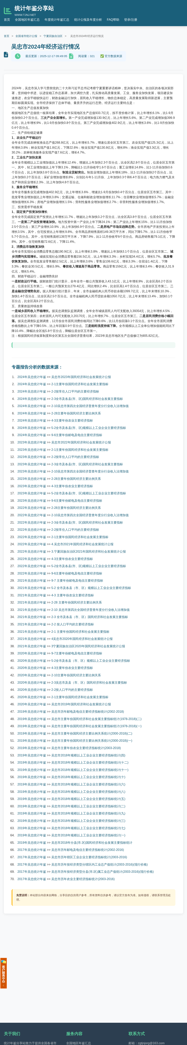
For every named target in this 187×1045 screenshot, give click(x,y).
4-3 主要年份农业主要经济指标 (72, 595)
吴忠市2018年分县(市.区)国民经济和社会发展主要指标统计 (91, 842)
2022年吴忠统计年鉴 (31, 507)
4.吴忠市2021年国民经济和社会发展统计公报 (82, 544)
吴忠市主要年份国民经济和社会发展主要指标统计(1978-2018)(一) (96, 726)
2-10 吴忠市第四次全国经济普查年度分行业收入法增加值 (90, 609)
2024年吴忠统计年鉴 (31, 377)
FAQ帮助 (113, 19)
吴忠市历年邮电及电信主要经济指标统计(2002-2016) (87, 849)
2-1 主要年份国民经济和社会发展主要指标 (80, 631)
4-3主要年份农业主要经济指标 (72, 420)
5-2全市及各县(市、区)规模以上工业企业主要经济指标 (88, 427)
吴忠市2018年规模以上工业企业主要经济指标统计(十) (88, 777)
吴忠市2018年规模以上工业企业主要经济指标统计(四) (88, 755)
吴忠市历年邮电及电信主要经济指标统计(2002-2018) (87, 711)
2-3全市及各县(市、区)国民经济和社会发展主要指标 (87, 398)
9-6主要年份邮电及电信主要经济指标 (76, 435)
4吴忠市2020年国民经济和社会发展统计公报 (82, 638)
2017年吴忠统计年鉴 (31, 849)
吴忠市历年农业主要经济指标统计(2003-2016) (83, 879)
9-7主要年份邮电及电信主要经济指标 (76, 653)
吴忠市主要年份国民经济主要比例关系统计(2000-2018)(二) (91, 733)
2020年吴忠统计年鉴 (31, 653)
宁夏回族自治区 (53, 36)
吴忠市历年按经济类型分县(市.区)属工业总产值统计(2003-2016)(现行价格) (102, 871)
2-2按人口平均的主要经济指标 (72, 689)
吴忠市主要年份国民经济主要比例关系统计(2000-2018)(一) (91, 740)
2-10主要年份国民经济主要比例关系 (76, 675)
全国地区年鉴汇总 (27, 19)
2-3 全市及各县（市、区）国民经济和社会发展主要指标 (89, 617)
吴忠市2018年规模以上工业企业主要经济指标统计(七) (88, 828)
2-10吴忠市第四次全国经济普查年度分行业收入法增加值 (90, 406)
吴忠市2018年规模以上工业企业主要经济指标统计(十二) (89, 762)
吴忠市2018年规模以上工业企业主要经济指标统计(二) (88, 806)
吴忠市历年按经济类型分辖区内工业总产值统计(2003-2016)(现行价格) (99, 864)
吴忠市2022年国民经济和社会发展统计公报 (81, 442)
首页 (7, 19)
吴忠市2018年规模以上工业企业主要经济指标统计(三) (88, 820)
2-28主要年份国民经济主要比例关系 (76, 413)
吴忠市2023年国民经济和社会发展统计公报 (81, 377)
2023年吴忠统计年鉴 (31, 442)
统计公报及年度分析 (88, 19)
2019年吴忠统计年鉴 (31, 711)
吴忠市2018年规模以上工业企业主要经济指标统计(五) (88, 799)
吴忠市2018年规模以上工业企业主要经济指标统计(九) (88, 813)
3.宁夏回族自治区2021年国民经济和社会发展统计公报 (88, 551)
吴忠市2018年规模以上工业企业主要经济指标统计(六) (88, 784)
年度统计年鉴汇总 (57, 19)
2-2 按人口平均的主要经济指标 (72, 624)
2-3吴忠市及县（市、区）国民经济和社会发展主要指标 (89, 682)
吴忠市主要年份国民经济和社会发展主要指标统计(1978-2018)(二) (96, 719)
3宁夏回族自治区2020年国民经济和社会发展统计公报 (88, 646)
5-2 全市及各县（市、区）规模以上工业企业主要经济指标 (91, 588)
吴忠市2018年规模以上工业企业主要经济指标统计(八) (88, 791)
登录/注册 (130, 19)
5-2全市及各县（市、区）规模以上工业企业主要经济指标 (90, 660)
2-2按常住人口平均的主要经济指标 (75, 391)
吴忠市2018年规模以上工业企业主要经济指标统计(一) (88, 835)
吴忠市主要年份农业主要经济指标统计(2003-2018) (86, 748)
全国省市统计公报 (26, 36)
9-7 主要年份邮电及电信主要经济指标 (77, 580)
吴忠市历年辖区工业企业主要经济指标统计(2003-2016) (89, 857)
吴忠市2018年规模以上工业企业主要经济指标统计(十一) (89, 770)
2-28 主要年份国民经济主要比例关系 (76, 602)
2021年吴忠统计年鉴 (31, 580)
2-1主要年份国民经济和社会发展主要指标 (79, 384)
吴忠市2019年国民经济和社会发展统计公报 (81, 704)
